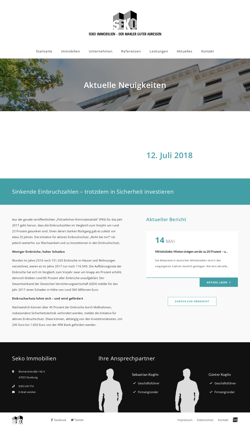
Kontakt (207, 51)
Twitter (77, 420)
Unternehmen (100, 51)
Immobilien (70, 51)
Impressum (185, 420)
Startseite (44, 51)
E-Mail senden (27, 392)
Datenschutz (205, 420)
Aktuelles (184, 51)
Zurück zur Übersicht (192, 301)
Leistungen (159, 51)
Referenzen (131, 51)
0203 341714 (26, 386)
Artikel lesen (217, 282)
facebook (58, 420)
